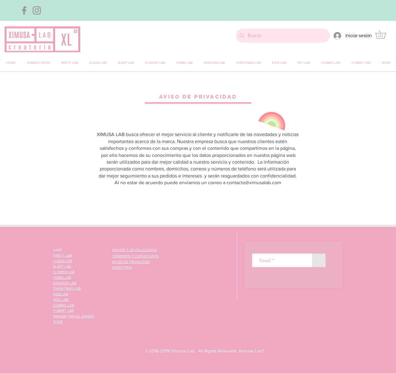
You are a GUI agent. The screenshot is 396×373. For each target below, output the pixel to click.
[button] (384, 34)
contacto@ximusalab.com (254, 182)
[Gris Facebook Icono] (24, 10)
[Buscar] (282, 36)
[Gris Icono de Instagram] (36, 10)
